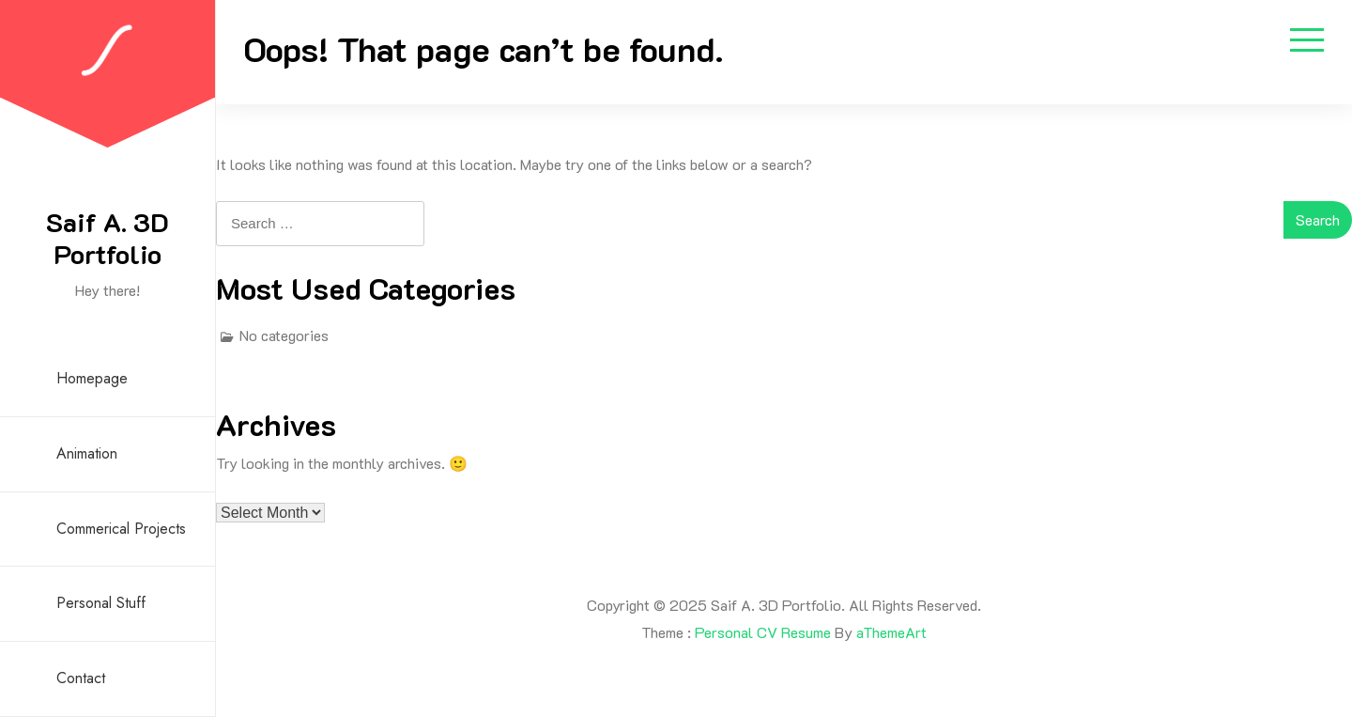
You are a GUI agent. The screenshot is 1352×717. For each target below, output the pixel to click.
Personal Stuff (101, 603)
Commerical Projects (121, 528)
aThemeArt (891, 632)
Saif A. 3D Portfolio (107, 238)
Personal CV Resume (763, 632)
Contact (80, 678)
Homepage (92, 378)
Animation (86, 453)
